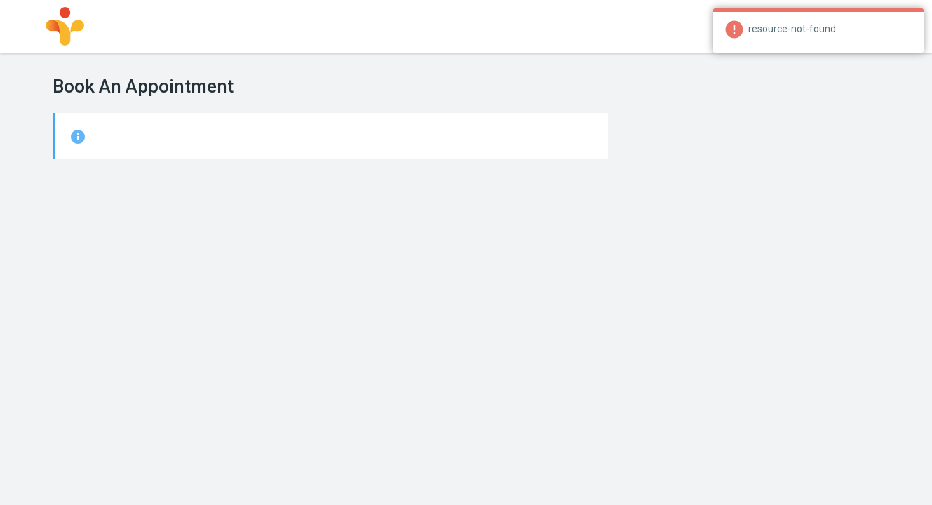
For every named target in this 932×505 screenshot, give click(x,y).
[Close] (913, 28)
